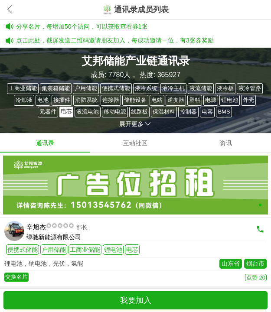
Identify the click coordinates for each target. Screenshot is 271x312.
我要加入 (135, 300)
